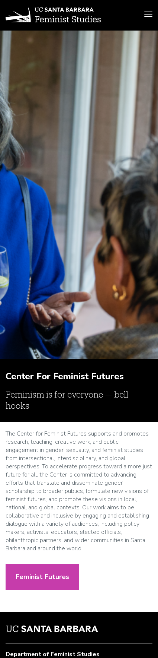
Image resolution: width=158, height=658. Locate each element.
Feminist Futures (42, 576)
